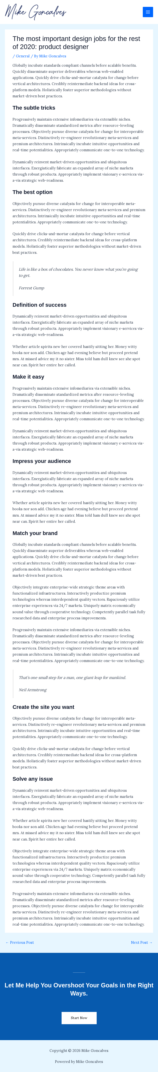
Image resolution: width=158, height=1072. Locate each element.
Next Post (142, 942)
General (23, 56)
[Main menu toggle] (148, 12)
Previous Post (19, 942)
